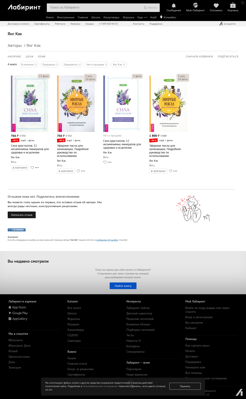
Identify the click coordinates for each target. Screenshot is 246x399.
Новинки (75, 23)
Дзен (12, 362)
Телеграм (15, 367)
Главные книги (77, 364)
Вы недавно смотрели (28, 261)
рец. (89, 76)
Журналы (73, 319)
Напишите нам (195, 367)
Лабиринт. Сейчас (138, 308)
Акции (71, 358)
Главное (83, 17)
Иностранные (65, 17)
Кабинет (191, 328)
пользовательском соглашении (100, 386)
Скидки (89, 23)
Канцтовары (111, 17)
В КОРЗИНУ (20, 167)
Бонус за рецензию (80, 369)
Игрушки (128, 17)
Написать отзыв (21, 215)
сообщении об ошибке (107, 240)
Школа (95, 17)
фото (44, 76)
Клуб (153, 17)
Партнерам (133, 369)
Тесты (130, 335)
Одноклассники (19, 357)
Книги (50, 17)
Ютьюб (13, 351)
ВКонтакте (16, 340)
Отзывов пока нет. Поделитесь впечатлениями (43, 196)
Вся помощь (193, 373)
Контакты (138, 23)
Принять (185, 386)
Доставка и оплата (18, 23)
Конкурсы (133, 346)
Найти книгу (123, 286)
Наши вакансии (136, 374)
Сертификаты (42, 23)
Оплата (190, 351)
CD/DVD (72, 335)
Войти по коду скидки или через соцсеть (207, 310)
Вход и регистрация (199, 317)
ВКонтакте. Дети (19, 346)
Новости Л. (133, 341)
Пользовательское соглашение (206, 378)
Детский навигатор (139, 313)
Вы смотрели (194, 322)
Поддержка (155, 23)
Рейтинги (60, 23)
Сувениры (74, 341)
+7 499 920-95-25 (108, 23)
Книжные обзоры (138, 324)
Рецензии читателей (140, 319)
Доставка (191, 356)
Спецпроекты (135, 352)
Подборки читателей (140, 330)
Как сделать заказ (197, 345)
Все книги (74, 308)
